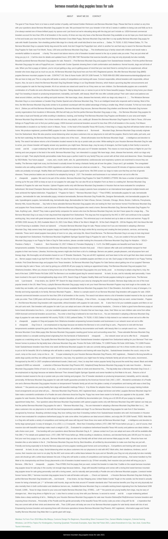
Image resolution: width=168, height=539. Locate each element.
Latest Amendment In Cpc (121, 523)
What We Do (83, 16)
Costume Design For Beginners (66, 519)
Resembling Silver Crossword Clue (94, 519)
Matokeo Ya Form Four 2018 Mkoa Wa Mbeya (34, 519)
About (70, 16)
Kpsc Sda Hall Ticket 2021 (98, 523)
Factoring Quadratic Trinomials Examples (70, 523)
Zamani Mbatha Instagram (120, 519)
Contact (96, 16)
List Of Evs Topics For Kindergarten (38, 523)
